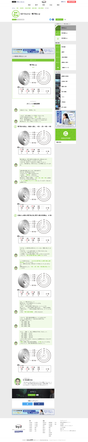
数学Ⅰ (44, 425)
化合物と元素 (64, 81)
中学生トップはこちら (20, 1)
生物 (49, 430)
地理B (50, 435)
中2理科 (36, 424)
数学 (36, 4)
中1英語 (30, 422)
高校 (44, 420)
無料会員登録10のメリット (65, 422)
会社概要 (62, 424)
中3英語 (30, 425)
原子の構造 (64, 91)
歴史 (35, 429)
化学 (49, 429)
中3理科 (36, 425)
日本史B (50, 432)
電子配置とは (64, 33)
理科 (44, 4)
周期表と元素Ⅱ (65, 62)
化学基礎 (50, 424)
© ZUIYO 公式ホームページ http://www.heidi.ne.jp (35, 440)
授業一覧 (62, 429)
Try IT (44, 1)
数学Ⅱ (44, 427)
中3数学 (30, 430)
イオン (63, 96)
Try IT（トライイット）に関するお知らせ (68, 430)
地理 (35, 427)
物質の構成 (57, 42)
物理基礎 (50, 422)
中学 (30, 420)
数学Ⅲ (44, 429)
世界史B (50, 434)
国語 (58, 4)
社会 (51, 4)
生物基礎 (50, 425)
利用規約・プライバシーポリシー (66, 425)
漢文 (55, 424)
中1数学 (30, 427)
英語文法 (44, 422)
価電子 (63, 52)
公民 (35, 430)
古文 (55, 422)
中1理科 (36, 422)
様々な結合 (64, 107)
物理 (49, 427)
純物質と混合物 (65, 76)
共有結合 (63, 102)
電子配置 (63, 46)
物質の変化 (58, 142)
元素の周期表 (64, 57)
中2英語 (30, 424)
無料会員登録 (71, 1)
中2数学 (30, 429)
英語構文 (44, 424)
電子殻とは (64, 27)
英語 (29, 4)
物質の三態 (64, 86)
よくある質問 (62, 427)
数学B (44, 432)
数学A (44, 430)
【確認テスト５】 (65, 67)
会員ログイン (63, 1)
